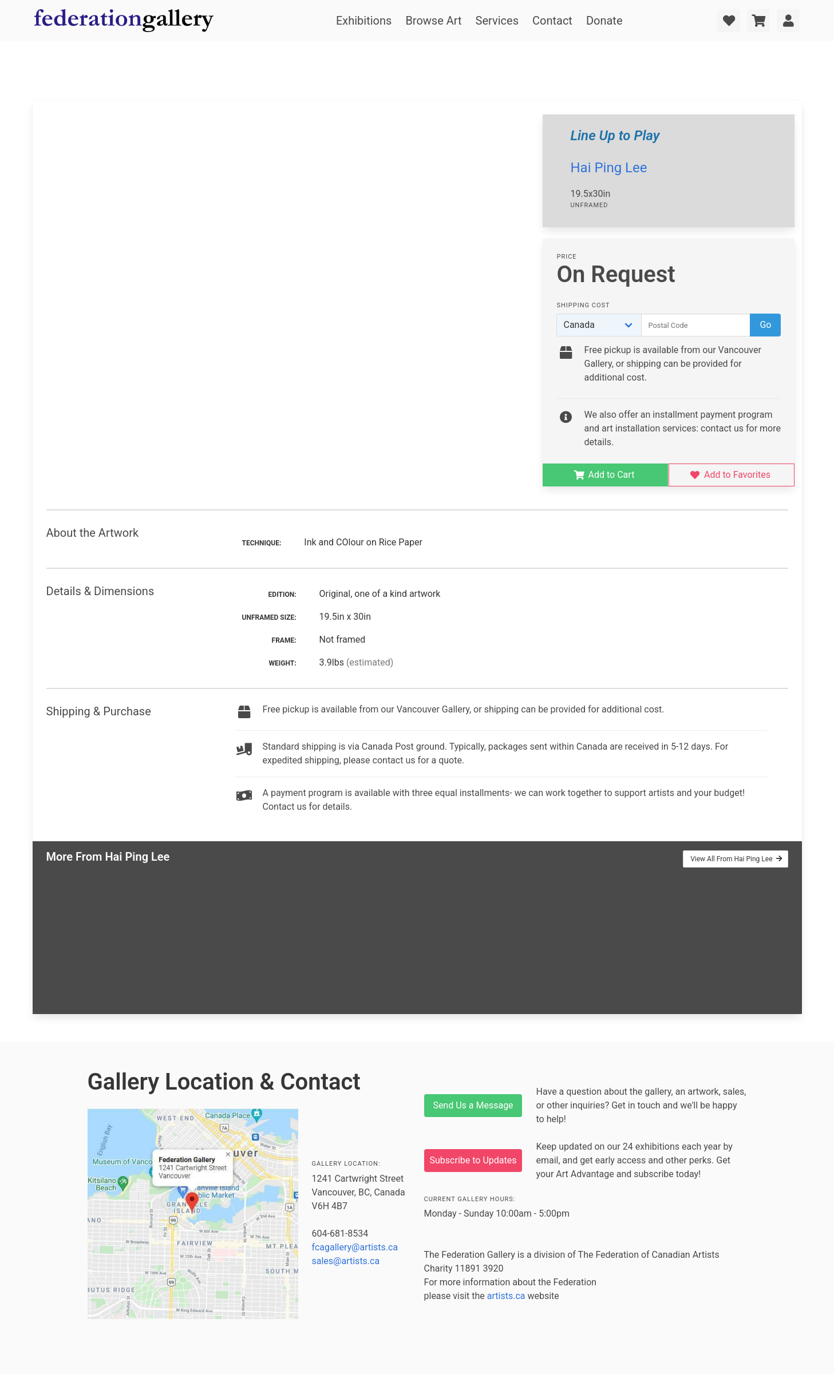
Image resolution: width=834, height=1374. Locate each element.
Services (497, 20)
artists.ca (506, 1295)
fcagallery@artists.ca (355, 1247)
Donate (604, 20)
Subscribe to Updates (473, 1160)
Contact (552, 20)
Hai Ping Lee (608, 168)
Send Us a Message (473, 1105)
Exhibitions (364, 20)
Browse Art (433, 20)
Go (765, 324)
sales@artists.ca (346, 1261)
